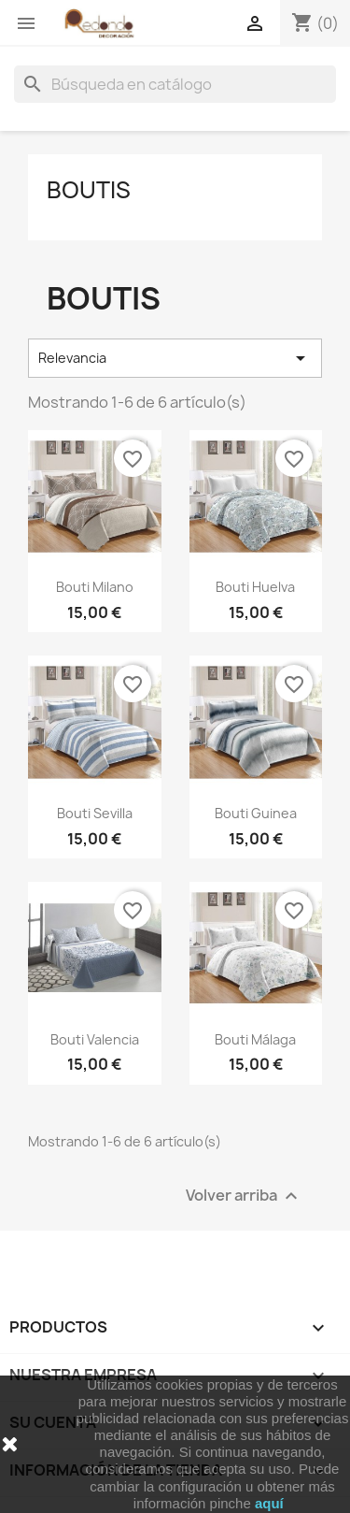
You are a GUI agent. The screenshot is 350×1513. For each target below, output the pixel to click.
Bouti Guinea (256, 813)
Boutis (89, 190)
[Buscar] (175, 84)
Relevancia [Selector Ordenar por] (175, 358)
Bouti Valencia (94, 1039)
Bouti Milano (94, 587)
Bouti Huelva (255, 587)
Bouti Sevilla (95, 813)
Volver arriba (244, 1195)
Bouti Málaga (255, 1039)
